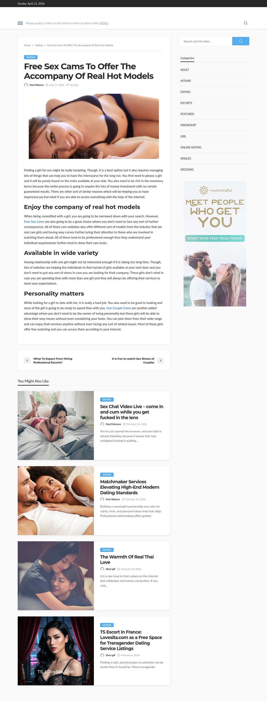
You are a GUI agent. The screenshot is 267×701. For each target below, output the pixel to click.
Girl (183, 136)
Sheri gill (110, 569)
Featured (187, 114)
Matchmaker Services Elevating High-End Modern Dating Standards (129, 487)
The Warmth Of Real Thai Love (127, 559)
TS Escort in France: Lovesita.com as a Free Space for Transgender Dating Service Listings (131, 640)
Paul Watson (37, 84)
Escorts (186, 103)
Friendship (188, 125)
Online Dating (190, 147)
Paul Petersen (113, 424)
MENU (104, 23)
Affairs (185, 80)
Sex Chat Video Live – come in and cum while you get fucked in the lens (131, 412)
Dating (30, 57)
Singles (185, 158)
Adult (184, 69)
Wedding (187, 169)
